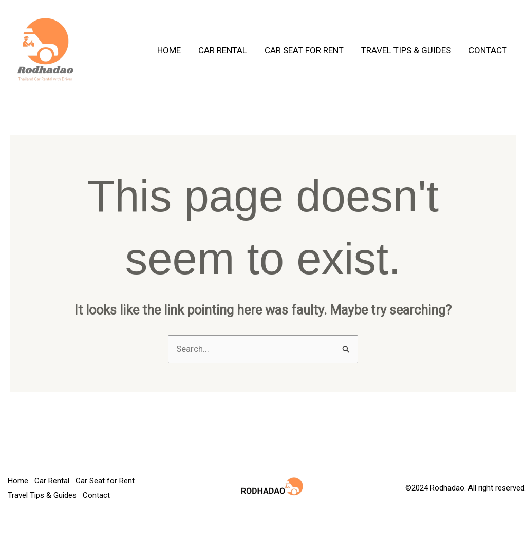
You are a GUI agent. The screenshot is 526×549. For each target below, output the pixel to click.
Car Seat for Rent (304, 50)
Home (169, 50)
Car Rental (222, 50)
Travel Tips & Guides (406, 50)
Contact (487, 50)
